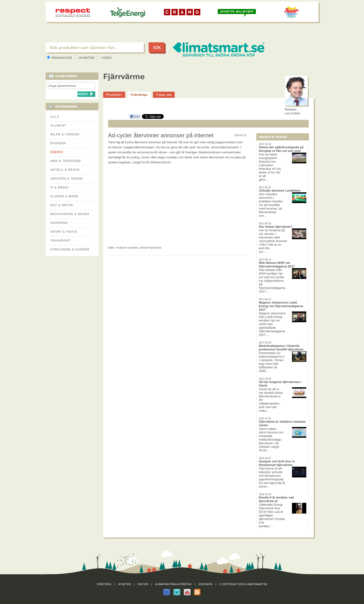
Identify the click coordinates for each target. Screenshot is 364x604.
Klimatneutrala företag (173, 584)
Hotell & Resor (65, 170)
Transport (60, 240)
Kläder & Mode (64, 196)
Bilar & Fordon (64, 134)
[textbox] (95, 47)
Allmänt (58, 125)
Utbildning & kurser (70, 249)
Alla (54, 116)
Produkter (60, 58)
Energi (56, 152)
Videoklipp (139, 94)
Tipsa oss (164, 94)
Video (104, 58)
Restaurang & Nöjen (69, 214)
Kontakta (206, 584)
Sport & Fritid (63, 231)
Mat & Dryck (61, 205)
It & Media (59, 187)
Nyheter (84, 58)
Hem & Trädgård (65, 161)
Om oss (143, 584)
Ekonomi (58, 143)
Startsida (104, 584)
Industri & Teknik (66, 178)
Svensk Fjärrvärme (150, 247)
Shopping (59, 223)
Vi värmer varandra (127, 247)
